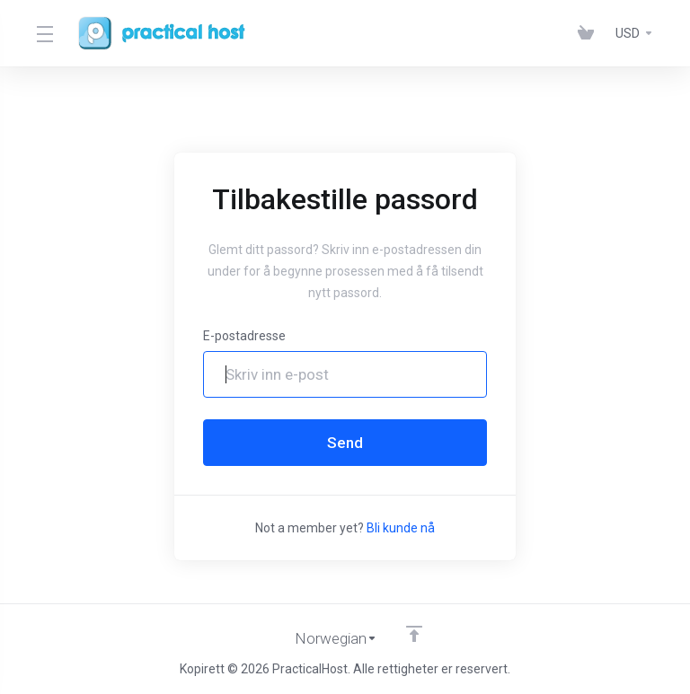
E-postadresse (244, 336)
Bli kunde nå (401, 528)
